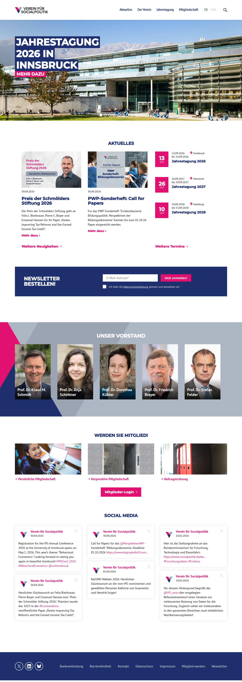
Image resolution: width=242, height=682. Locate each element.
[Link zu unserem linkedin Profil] (29, 666)
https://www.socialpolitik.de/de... (185, 557)
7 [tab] (127, 115)
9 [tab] (136, 115)
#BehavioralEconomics (33, 566)
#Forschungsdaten (175, 561)
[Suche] (225, 10)
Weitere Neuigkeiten (42, 246)
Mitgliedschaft (188, 9)
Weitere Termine (171, 246)
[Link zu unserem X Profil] (19, 666)
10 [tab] (141, 115)
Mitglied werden (193, 666)
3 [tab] (109, 115)
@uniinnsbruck (58, 566)
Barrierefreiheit (100, 666)
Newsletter (219, 666)
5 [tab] (118, 115)
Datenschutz (144, 666)
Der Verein (144, 9)
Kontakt (123, 666)
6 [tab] (123, 115)
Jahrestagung (165, 9)
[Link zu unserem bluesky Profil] (39, 666)
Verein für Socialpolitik (46, 531)
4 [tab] (114, 115)
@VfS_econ (171, 592)
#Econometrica (49, 606)
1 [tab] (100, 115)
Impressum (167, 666)
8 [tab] (132, 115)
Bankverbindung (71, 666)
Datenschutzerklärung (135, 286)
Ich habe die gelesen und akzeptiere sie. (144, 286)
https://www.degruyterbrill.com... (127, 552)
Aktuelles (126, 9)
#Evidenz (194, 561)
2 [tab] (105, 115)
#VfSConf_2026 (66, 561)
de (206, 9)
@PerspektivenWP (132, 543)
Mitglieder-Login (121, 492)
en (214, 9)
